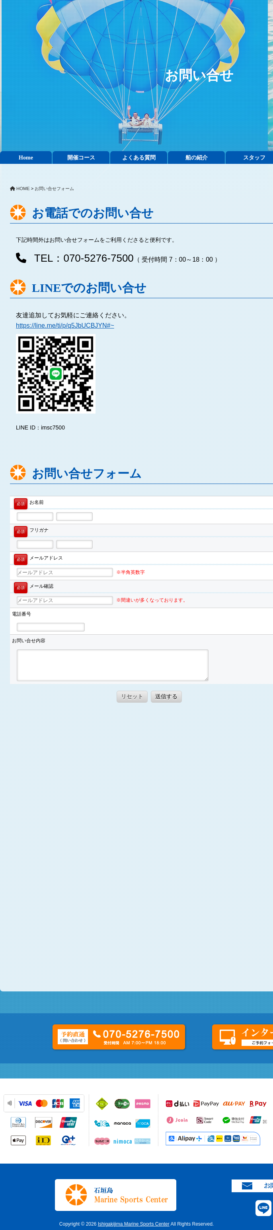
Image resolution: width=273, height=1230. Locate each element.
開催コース (81, 158)
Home (26, 158)
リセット (132, 696)
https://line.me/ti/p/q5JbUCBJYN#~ (65, 325)
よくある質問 (139, 158)
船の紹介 (196, 158)
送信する (166, 696)
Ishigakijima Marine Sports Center (134, 1224)
